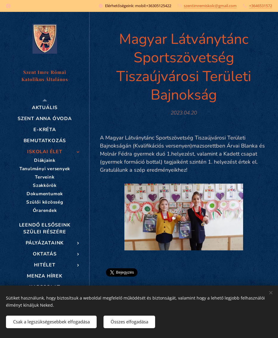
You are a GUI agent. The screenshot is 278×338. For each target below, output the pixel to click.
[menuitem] (45, 107)
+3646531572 (260, 5)
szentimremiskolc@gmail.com (210, 5)
